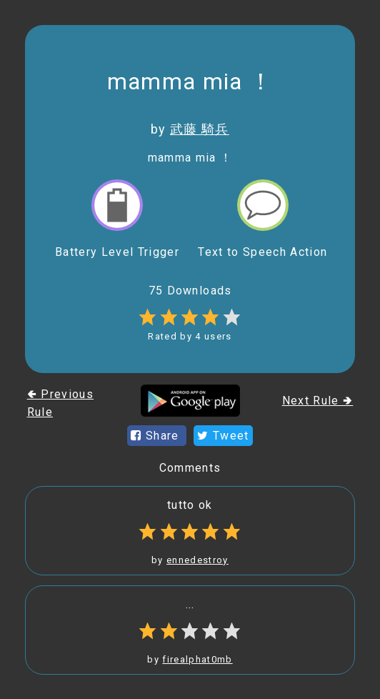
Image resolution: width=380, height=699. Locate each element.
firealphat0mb (197, 659)
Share (157, 435)
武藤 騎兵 (199, 129)
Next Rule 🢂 (318, 400)
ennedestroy (197, 560)
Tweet (223, 435)
